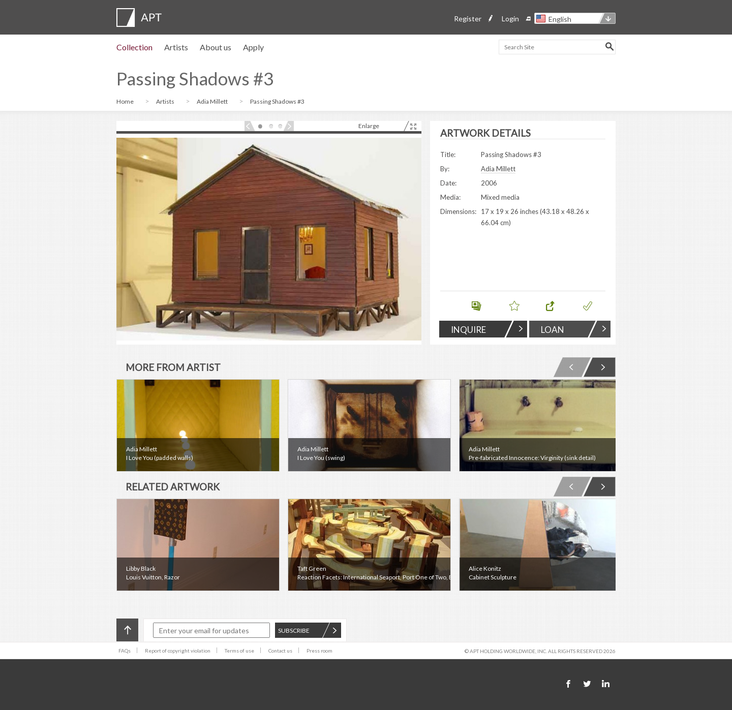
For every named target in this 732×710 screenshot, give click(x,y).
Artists (176, 47)
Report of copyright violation (177, 650)
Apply (253, 47)
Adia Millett (213, 101)
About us (215, 47)
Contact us (280, 650)
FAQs (124, 650)
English (559, 19)
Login (510, 18)
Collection (134, 47)
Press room (319, 650)
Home (125, 101)
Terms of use (239, 650)
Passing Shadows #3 (277, 101)
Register (467, 18)
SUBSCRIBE (307, 630)
